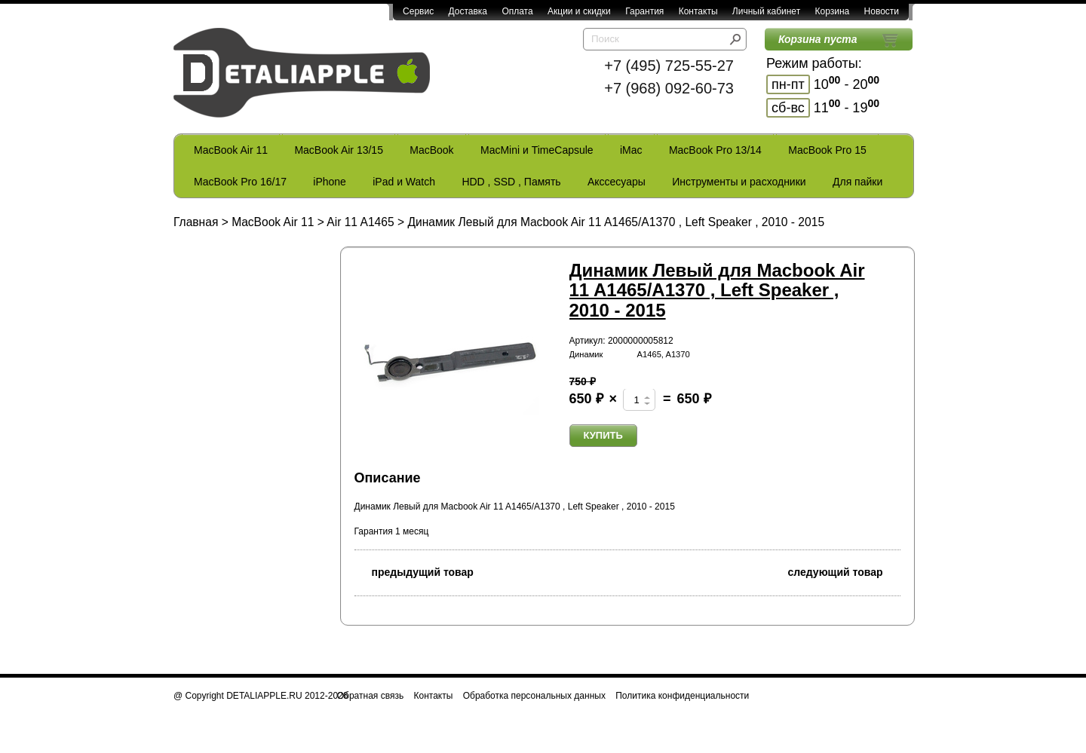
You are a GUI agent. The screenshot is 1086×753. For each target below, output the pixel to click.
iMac (631, 150)
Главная (195, 222)
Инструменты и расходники (738, 182)
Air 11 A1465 (360, 222)
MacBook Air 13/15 (338, 150)
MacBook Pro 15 (827, 150)
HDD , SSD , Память (511, 182)
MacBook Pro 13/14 (715, 150)
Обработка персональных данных (534, 695)
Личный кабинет (766, 11)
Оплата (517, 11)
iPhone (329, 182)
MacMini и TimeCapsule (537, 150)
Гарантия (644, 11)
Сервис (418, 11)
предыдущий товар (414, 571)
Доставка (467, 11)
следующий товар (844, 571)
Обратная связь (370, 695)
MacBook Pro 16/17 (240, 182)
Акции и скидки (579, 11)
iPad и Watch (404, 182)
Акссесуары (616, 182)
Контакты (698, 11)
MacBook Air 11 (231, 150)
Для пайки (857, 182)
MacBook (431, 150)
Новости (881, 11)
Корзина (831, 11)
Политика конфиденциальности (682, 695)
